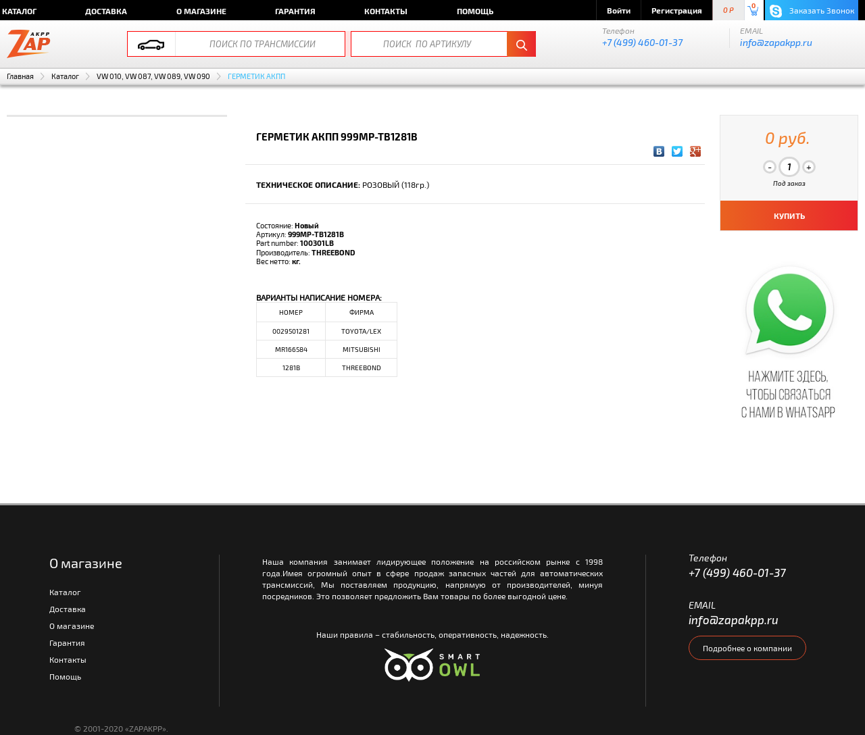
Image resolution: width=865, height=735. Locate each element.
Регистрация (676, 10)
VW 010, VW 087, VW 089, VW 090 (153, 76)
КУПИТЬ (789, 215)
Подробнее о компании (747, 648)
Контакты (385, 11)
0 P (728, 10)
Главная (20, 76)
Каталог (65, 76)
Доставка (106, 11)
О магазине (201, 11)
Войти (619, 10)
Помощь (475, 11)
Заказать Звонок (812, 11)
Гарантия (295, 11)
